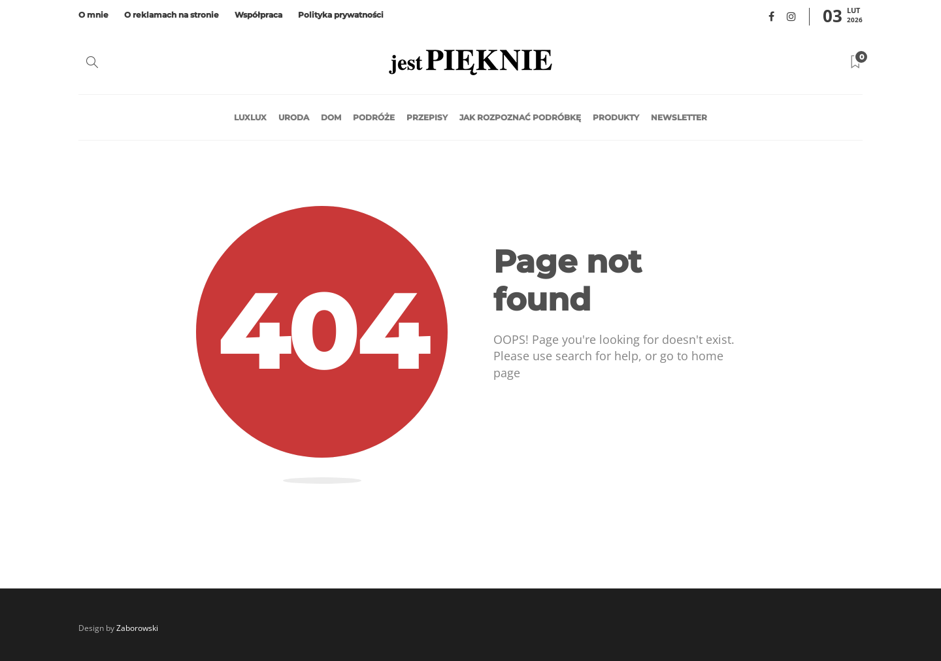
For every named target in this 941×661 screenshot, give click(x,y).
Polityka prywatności (341, 15)
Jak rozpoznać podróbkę (520, 117)
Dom (331, 117)
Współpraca (258, 15)
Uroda (293, 117)
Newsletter (679, 117)
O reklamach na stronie (171, 15)
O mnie (93, 15)
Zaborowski (137, 628)
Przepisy (427, 117)
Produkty (616, 117)
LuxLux (250, 117)
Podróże (374, 117)
